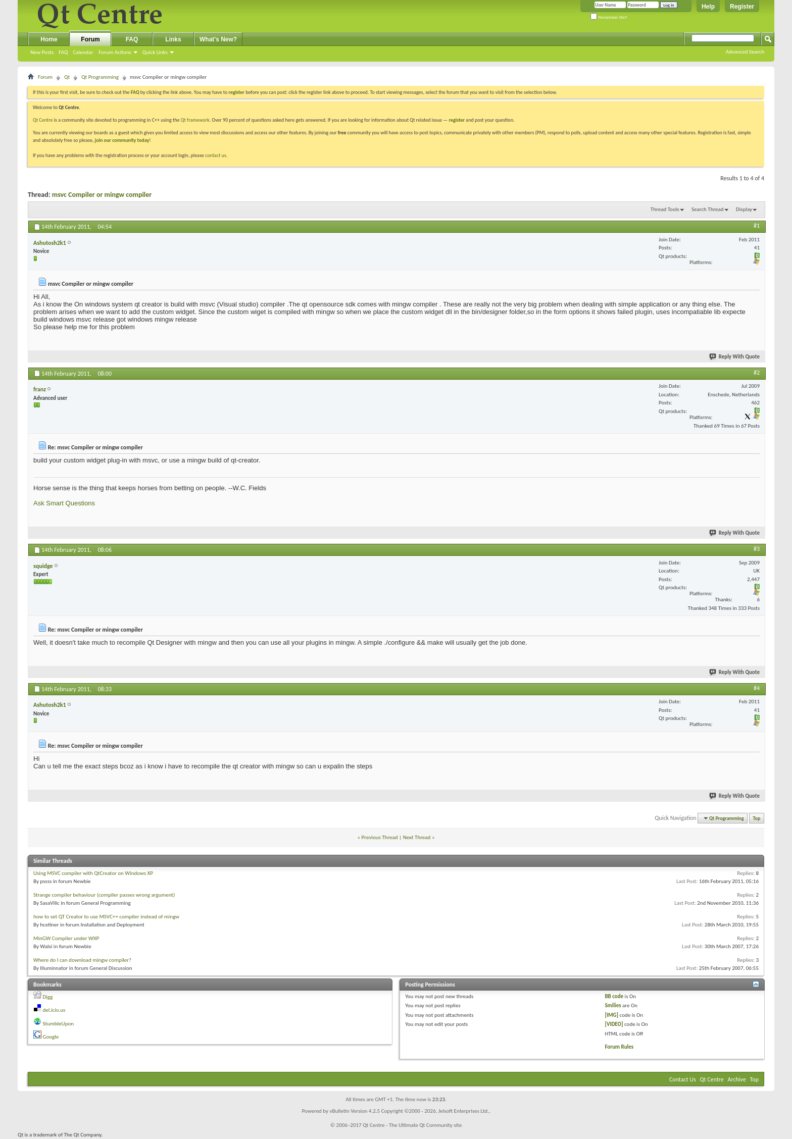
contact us (215, 155)
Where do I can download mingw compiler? (82, 960)
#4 (757, 688)
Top (757, 818)
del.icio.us (54, 1010)
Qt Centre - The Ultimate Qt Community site (412, 1125)
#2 (757, 372)
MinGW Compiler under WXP (66, 938)
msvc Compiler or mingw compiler (102, 194)
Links (173, 39)
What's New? (218, 39)
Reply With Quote (735, 356)
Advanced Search (745, 51)
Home (48, 39)
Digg (48, 997)
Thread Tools (665, 209)
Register (742, 6)
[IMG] (611, 1015)
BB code (614, 996)
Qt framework (195, 120)
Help (708, 6)
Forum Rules (619, 1047)
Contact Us (682, 1079)
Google (51, 1036)
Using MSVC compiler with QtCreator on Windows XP (93, 873)
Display (744, 209)
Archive (737, 1079)
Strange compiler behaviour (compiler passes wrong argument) (104, 895)
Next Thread (417, 837)
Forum (90, 39)
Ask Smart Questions (64, 503)
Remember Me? (608, 17)
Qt (67, 77)
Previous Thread (380, 837)
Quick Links (155, 52)
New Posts (42, 52)
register (457, 120)
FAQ (63, 52)
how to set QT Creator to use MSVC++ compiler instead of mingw (106, 916)
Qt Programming (100, 77)
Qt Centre (43, 120)
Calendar (83, 52)
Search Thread (707, 209)
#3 (757, 548)
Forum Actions (114, 52)
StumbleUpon (58, 1023)
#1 (757, 225)
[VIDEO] (614, 1024)
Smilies (613, 1005)
